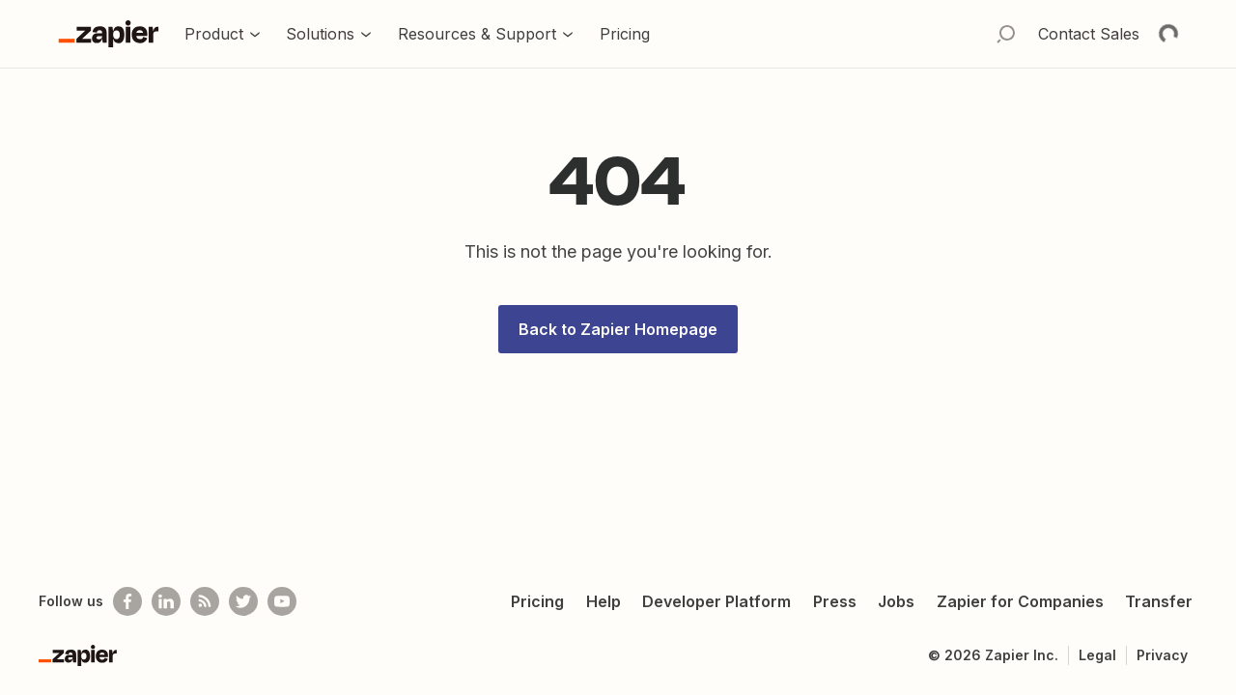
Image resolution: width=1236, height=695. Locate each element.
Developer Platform (716, 601)
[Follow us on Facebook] (127, 601)
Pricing (537, 601)
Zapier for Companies (1020, 601)
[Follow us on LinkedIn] (166, 601)
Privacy (1162, 655)
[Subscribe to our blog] (204, 601)
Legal (1097, 655)
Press (835, 601)
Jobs (896, 601)
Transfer (1159, 601)
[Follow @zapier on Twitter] (243, 601)
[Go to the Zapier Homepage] (108, 33)
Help (603, 601)
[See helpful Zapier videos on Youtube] (281, 601)
